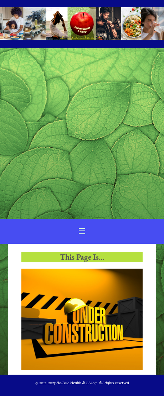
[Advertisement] (82, 133)
